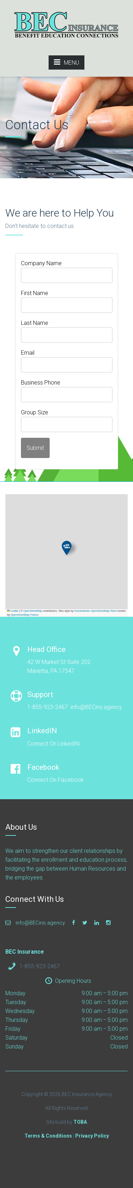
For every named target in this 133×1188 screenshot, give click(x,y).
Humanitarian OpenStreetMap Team (95, 610)
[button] (67, 548)
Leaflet (12, 610)
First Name (34, 293)
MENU (66, 62)
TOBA (80, 1122)
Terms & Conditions (48, 1136)
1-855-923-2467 (40, 966)
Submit (35, 448)
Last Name (34, 323)
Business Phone (40, 382)
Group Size (34, 412)
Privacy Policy (92, 1136)
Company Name (41, 263)
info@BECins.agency (35, 923)
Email (27, 352)
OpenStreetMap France (24, 614)
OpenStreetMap (32, 610)
